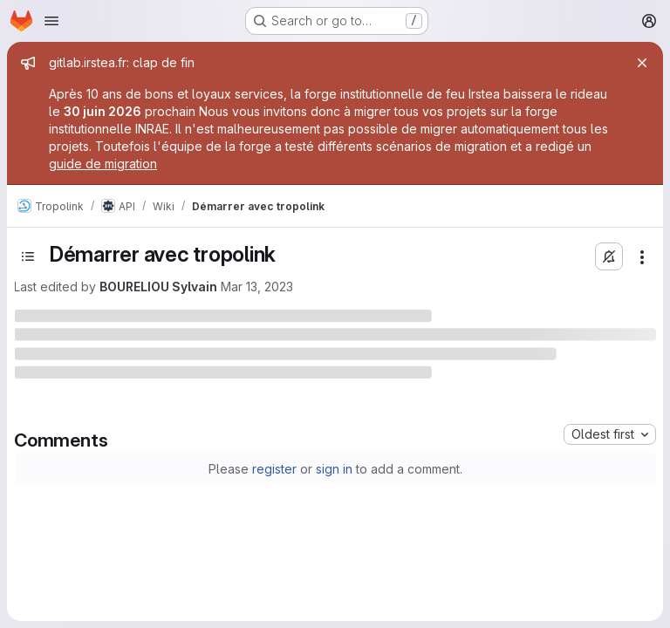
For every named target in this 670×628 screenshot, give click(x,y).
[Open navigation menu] (51, 21)
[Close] (642, 62)
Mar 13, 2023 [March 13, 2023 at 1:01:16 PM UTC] (257, 286)
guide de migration (103, 163)
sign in (334, 468)
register (274, 468)
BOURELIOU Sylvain (158, 286)
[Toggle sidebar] (28, 256)
